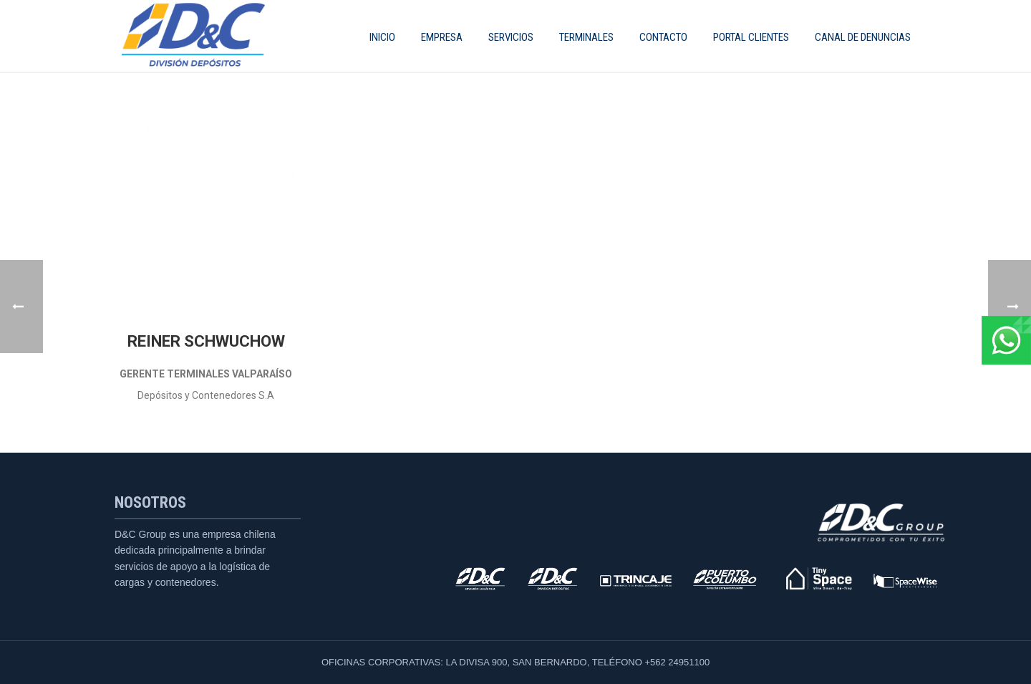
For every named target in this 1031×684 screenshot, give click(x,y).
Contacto (663, 37)
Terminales (586, 37)
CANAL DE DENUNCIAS (863, 37)
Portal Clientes (751, 37)
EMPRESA (442, 37)
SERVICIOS (510, 37)
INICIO (382, 37)
